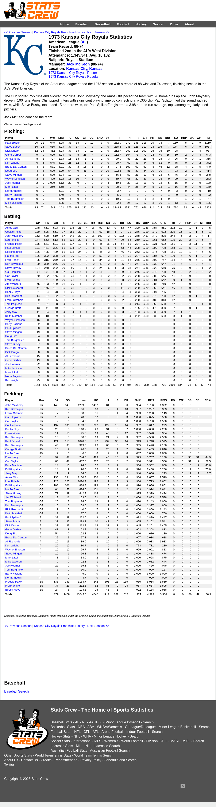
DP (180, 222)
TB (173, 222)
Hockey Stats (60, 736)
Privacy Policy (90, 760)
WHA (87, 736)
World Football (132, 741)
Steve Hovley (13, 267)
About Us (11, 760)
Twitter (9, 764)
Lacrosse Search (107, 746)
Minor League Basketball (177, 727)
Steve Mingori (13, 174)
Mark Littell (11, 186)
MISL (186, 741)
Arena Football (112, 732)
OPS (163, 222)
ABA (90, 727)
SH (195, 222)
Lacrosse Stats (62, 746)
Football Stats (61, 732)
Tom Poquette (13, 304)
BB (160, 137)
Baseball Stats (61, 722)
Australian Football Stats (69, 750)
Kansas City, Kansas (84, 69)
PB (173, 400)
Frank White (12, 279)
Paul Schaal (12, 247)
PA (47, 222)
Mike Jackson (13, 202)
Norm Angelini (13, 190)
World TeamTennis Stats (53, 755)
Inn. (84, 400)
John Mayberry (14, 235)
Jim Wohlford (13, 283)
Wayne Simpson (15, 178)
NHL (76, 736)
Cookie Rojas (13, 231)
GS (77, 137)
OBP (146, 222)
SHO (100, 137)
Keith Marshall (13, 316)
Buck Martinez (13, 296)
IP (120, 137)
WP (199, 137)
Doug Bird (11, 170)
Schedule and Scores (120, 760)
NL (84, 722)
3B (86, 222)
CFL (87, 732)
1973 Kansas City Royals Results (74, 76)
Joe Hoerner (12, 182)
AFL (96, 732)
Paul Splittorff (13, 142)
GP (38, 222)
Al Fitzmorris (12, 158)
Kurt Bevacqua (14, 263)
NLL (88, 746)
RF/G (164, 400)
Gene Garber (13, 154)
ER (145, 137)
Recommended (65, 760)
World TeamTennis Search (93, 755)
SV (107, 137)
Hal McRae (12, 255)
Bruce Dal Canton (16, 166)
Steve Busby (12, 146)
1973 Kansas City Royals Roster (73, 73)
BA (138, 222)
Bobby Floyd (12, 291)
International (82, 741)
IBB (167, 137)
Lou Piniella (12, 239)
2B (79, 222)
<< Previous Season (18, 32)
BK (192, 137)
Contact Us (29, 760)
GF (85, 137)
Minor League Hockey (110, 736)
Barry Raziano (13, 194)
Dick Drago (12, 150)
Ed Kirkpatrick (13, 251)
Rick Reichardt (14, 287)
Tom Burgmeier (14, 198)
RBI (100, 222)
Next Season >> (98, 32)
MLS (97, 741)
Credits (46, 760)
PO (96, 400)
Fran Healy (12, 259)
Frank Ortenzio (14, 300)
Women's (111, 741)
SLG (154, 222)
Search (148, 722)
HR (152, 137)
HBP (184, 137)
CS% (208, 400)
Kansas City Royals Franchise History (59, 32)
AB (56, 222)
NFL (77, 732)
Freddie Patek (13, 243)
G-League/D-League (140, 727)
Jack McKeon (78, 64)
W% (52, 137)
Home (64, 24)
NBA (81, 727)
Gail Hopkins (13, 271)
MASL (175, 741)
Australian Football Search (110, 750)
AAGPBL (95, 722)
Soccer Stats (60, 741)
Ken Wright (12, 162)
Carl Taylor (11, 275)
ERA (61, 137)
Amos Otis (11, 227)
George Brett (13, 308)
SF (201, 222)
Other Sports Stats (18, 755)
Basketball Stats (63, 727)
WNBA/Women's (109, 727)
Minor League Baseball (122, 722)
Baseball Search (16, 691)
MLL (79, 746)
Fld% (138, 400)
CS (114, 222)
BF (209, 137)
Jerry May (11, 312)
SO (176, 137)
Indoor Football (137, 732)
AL (84, 42)
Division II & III (156, 741)
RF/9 (151, 400)
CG (91, 137)
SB (108, 222)
